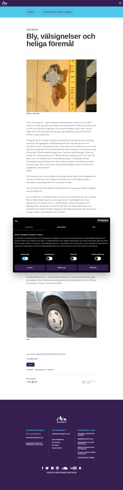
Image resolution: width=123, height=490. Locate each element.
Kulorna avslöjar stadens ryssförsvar (87, 453)
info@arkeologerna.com (34, 437)
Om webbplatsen (58, 439)
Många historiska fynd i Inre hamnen (86, 448)
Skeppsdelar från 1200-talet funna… (86, 443)
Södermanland (40, 370)
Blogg (30, 364)
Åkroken (50, 370)
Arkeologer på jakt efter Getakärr (86, 434)
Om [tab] (93, 227)
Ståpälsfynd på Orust (85, 439)
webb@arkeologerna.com (61, 434)
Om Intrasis (56, 442)
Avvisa (30, 267)
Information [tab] (61, 227)
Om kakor (55, 445)
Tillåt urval (62, 267)
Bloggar (31, 12)
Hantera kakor (57, 448)
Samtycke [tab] (29, 227)
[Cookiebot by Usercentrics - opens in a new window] (99, 220)
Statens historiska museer (61, 473)
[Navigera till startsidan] (61, 422)
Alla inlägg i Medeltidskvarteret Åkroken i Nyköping (45, 354)
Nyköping (29, 370)
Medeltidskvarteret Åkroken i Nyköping (57, 12)
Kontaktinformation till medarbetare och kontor (34, 443)
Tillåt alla (93, 267)
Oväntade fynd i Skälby (86, 457)
